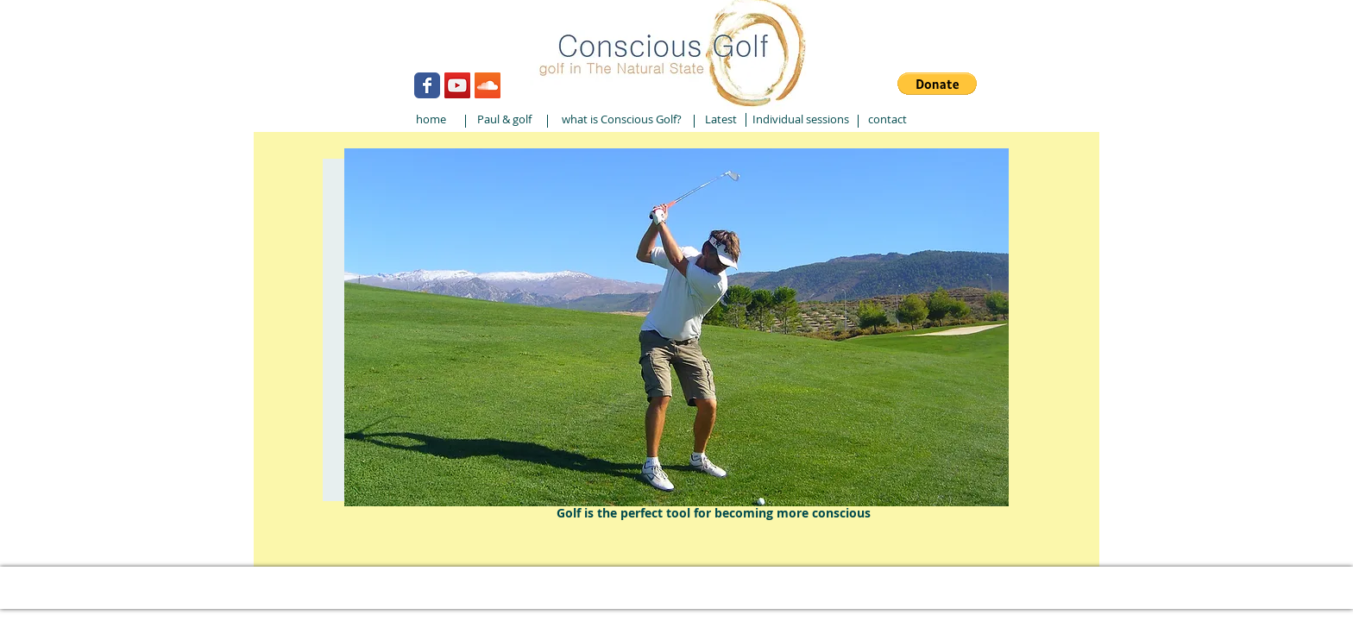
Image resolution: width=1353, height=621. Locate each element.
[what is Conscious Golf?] (621, 119)
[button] (937, 83)
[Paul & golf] (504, 119)
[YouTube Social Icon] (457, 85)
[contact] (887, 119)
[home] (430, 119)
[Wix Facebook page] (427, 85)
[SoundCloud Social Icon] (487, 85)
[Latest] (720, 119)
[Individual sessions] (801, 119)
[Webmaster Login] (331, 33)
